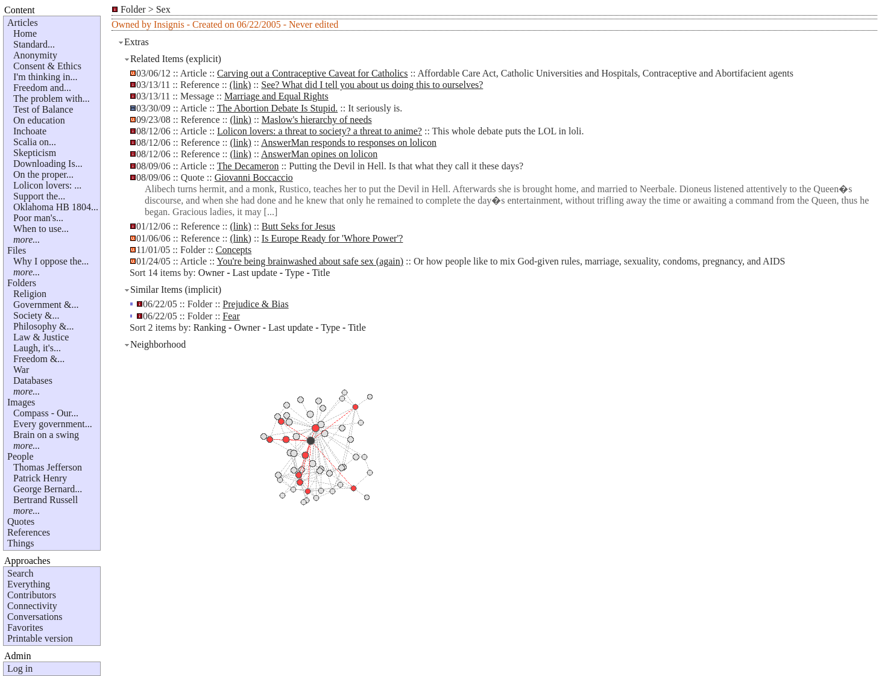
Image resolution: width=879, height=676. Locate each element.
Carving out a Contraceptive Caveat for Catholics (312, 73)
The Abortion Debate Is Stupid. (277, 108)
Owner (211, 273)
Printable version (40, 638)
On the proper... (43, 174)
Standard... (34, 44)
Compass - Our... (45, 413)
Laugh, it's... (37, 348)
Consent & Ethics (47, 66)
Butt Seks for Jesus (298, 226)
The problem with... (51, 98)
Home (25, 33)
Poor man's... (38, 218)
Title (321, 273)
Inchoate (29, 131)
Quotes (20, 521)
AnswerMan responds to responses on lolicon (348, 142)
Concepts (234, 250)
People (20, 456)
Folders (21, 283)
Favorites (25, 627)
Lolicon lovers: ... (47, 185)
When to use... (41, 229)
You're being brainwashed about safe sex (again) (310, 261)
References (28, 532)
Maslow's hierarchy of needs (317, 119)
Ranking (210, 327)
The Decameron (248, 166)
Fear (230, 316)
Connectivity (32, 606)
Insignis (169, 24)
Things (20, 543)
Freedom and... (42, 88)
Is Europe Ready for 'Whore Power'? (332, 238)
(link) (240, 85)
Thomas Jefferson (47, 467)
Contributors (31, 595)
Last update (255, 273)
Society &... (36, 315)
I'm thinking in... (45, 77)
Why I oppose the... (51, 261)
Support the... (39, 196)
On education (39, 120)
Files (16, 250)
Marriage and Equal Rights (276, 96)
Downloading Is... (48, 163)
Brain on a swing (46, 435)
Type (294, 273)
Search (20, 573)
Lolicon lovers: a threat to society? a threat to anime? (319, 131)
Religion (29, 294)
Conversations (35, 617)
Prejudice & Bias (255, 304)
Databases (32, 380)
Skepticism (34, 153)
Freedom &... (39, 359)
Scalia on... (34, 142)
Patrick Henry (40, 478)
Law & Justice (41, 337)
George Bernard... (47, 489)
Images (21, 402)
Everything (28, 584)
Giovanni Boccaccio (254, 177)
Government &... (45, 304)
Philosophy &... (43, 326)
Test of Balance (43, 109)
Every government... (52, 424)
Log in (20, 668)
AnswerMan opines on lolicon (319, 154)
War (21, 370)
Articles (22, 22)
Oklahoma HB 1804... (55, 207)
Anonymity (35, 55)
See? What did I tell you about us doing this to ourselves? (372, 85)
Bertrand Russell (45, 500)
